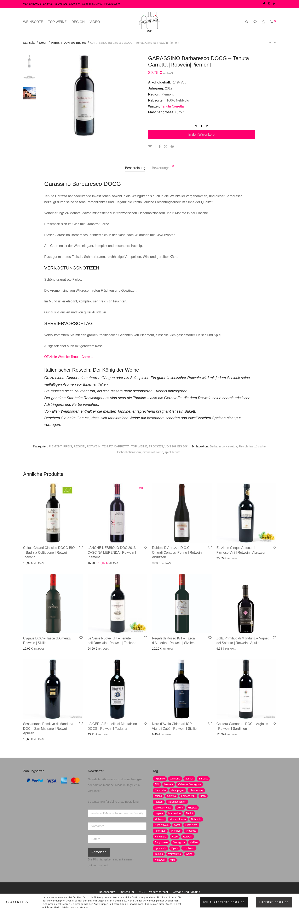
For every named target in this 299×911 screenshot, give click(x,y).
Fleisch (243, 446)
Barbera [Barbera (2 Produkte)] (203, 778)
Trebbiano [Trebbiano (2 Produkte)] (189, 848)
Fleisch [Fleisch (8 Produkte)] (159, 801)
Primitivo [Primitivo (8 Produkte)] (175, 830)
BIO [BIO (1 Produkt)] (157, 784)
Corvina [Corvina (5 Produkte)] (171, 796)
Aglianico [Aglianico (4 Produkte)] (160, 778)
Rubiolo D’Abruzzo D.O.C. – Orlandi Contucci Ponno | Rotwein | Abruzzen (177, 552)
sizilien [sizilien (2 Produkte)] (194, 842)
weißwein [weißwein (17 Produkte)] (160, 859)
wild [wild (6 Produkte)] (173, 859)
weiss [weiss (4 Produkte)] (189, 854)
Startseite (29, 42)
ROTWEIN (93, 446)
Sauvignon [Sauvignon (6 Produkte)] (179, 842)
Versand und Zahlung (186, 892)
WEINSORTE (33, 22)
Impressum (127, 892)
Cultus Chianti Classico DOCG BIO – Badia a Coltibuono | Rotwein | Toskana (49, 552)
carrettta (231, 446)
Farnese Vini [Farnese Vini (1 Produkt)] (188, 796)
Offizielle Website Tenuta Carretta (68, 357)
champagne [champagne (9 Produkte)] (177, 790)
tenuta (176, 452)
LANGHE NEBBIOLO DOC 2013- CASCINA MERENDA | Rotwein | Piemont (112, 552)
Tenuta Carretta (173, 106)
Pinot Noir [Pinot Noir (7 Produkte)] (160, 830)
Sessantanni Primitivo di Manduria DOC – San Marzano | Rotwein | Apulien (48, 728)
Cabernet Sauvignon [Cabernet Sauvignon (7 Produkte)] (189, 784)
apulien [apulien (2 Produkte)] (189, 778)
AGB (141, 892)
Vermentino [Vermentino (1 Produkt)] (174, 854)
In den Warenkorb (201, 134)
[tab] (135, 168)
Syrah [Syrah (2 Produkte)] (174, 848)
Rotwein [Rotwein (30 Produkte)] (187, 836)
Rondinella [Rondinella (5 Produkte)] (161, 836)
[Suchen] (247, 22)
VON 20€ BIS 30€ (74, 42)
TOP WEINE (57, 22)
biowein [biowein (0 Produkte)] (168, 784)
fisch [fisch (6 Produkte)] (203, 796)
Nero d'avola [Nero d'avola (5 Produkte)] (162, 825)
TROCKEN (156, 446)
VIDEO (95, 22)
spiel (168, 452)
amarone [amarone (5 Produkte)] (175, 778)
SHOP (43, 42)
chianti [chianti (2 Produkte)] (158, 796)
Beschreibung (135, 168)
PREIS (55, 42)
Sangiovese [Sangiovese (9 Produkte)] (161, 842)
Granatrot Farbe (153, 452)
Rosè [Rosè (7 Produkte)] (175, 836)
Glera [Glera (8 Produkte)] (180, 807)
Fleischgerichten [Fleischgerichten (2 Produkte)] (177, 801)
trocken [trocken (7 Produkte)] (159, 854)
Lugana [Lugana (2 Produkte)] (159, 813)
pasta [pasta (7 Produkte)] (177, 825)
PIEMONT (55, 446)
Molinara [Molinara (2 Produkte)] (159, 819)
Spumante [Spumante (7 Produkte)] (160, 848)
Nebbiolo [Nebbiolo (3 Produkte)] (196, 819)
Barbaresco (217, 446)
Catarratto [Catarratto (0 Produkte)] (160, 790)
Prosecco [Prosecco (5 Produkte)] (191, 830)
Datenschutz (107, 892)
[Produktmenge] (201, 125)
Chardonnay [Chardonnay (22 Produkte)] (196, 790)
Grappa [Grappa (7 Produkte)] (192, 807)
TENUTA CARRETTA (116, 446)
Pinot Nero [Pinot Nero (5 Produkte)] (191, 825)
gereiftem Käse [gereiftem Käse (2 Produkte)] (163, 807)
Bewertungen (163, 167)
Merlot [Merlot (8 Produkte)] (189, 813)
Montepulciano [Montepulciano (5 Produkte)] (178, 819)
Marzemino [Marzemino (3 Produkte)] (174, 813)
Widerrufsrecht (158, 892)
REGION (78, 22)
